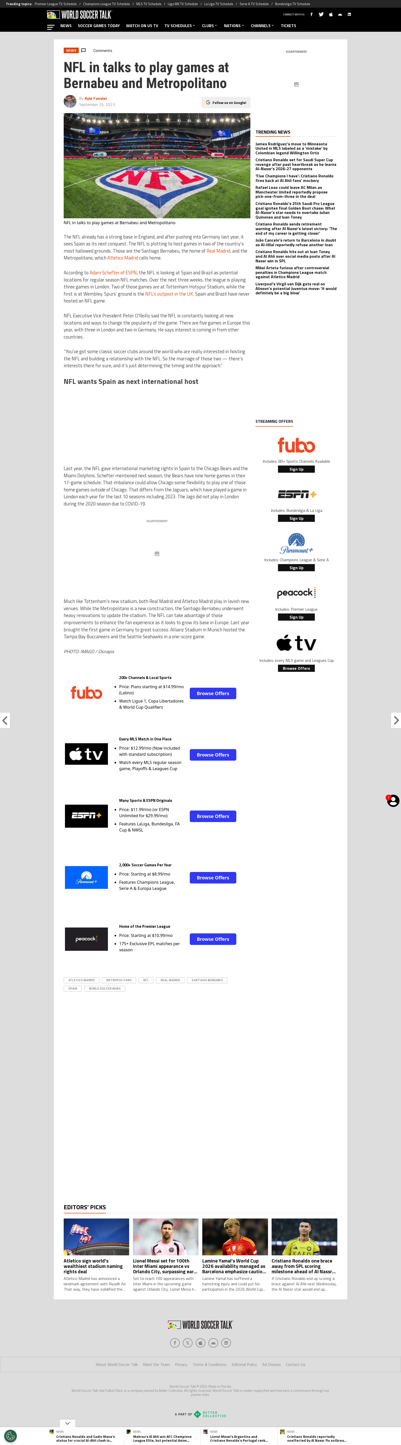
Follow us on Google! (229, 102)
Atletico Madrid (122, 257)
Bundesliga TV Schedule (292, 3)
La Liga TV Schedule (218, 3)
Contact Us (295, 1385)
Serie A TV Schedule (254, 3)
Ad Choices (271, 1385)
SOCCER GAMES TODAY (99, 26)
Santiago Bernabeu (207, 980)
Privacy (181, 1385)
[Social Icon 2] (200, 1363)
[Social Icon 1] (187, 1363)
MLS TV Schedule (148, 3)
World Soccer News (105, 988)
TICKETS (288, 26)
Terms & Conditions (210, 1385)
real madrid (170, 980)
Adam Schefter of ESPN (113, 272)
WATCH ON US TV (142, 26)
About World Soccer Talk (117, 1385)
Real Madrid (218, 250)
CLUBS (210, 26)
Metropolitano (118, 980)
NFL (146, 980)
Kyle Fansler (96, 98)
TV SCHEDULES (180, 26)
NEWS (66, 26)
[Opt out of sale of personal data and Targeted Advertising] (10, 1436)
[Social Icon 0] (175, 1363)
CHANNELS (263, 26)
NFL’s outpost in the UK (169, 293)
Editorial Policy (244, 1385)
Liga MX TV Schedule (183, 3)
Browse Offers (213, 693)
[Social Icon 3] (213, 1363)
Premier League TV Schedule (56, 3)
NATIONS (234, 26)
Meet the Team (156, 1385)
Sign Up (296, 469)
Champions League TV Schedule (106, 3)
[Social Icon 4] (226, 1363)
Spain (72, 988)
